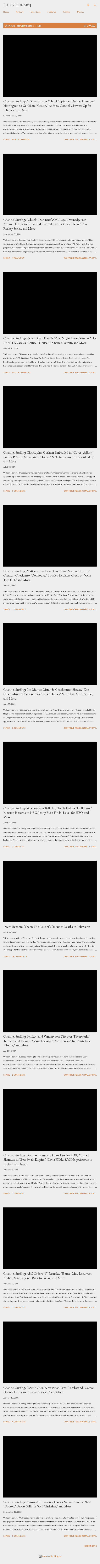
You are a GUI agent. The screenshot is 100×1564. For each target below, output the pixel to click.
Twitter (66, 12)
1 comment (18, 258)
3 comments (18, 609)
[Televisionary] (17, 5)
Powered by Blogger (50, 1556)
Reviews (20, 12)
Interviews (35, 12)
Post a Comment (21, 139)
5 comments (18, 491)
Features (51, 12)
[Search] (88, 5)
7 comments (18, 1307)
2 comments (18, 1075)
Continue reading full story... (80, 139)
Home (6, 12)
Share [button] (6, 139)
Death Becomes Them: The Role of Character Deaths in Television (46, 926)
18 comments (19, 956)
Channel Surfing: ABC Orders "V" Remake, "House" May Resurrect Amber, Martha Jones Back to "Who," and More (47, 1275)
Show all (89, 25)
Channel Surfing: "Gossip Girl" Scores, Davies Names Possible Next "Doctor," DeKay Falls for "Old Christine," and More (47, 1504)
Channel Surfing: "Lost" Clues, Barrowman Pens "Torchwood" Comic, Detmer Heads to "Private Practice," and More (48, 1390)
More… (80, 12)
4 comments (18, 1421)
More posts (90, 1546)
